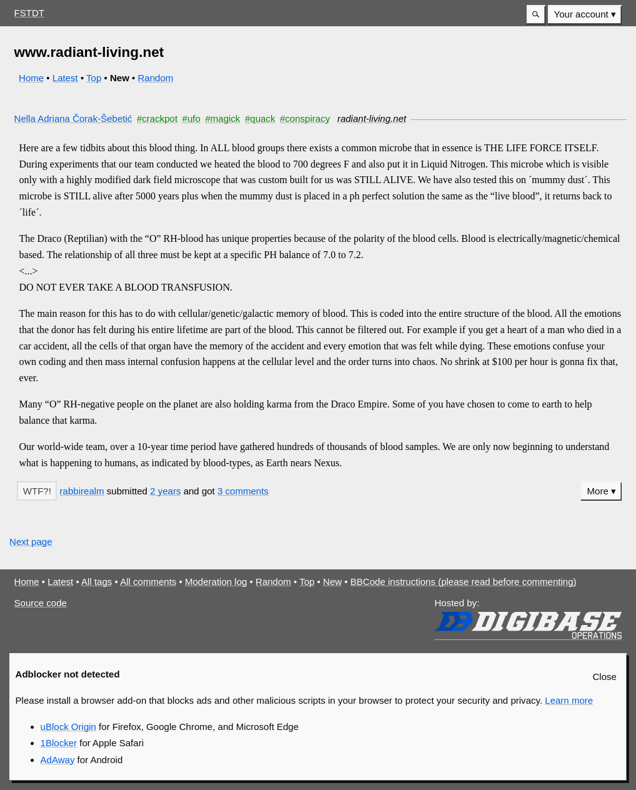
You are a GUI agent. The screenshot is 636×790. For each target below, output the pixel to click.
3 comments (243, 491)
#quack (260, 118)
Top (93, 77)
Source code (40, 603)
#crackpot (157, 118)
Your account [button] (581, 14)
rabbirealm (82, 491)
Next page (30, 541)
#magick (222, 118)
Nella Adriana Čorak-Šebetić (73, 118)
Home (31, 77)
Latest (65, 77)
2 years (165, 491)
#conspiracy (305, 118)
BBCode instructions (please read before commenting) (463, 581)
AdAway (58, 759)
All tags (96, 581)
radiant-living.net (371, 118)
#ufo (191, 118)
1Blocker (59, 743)
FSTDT (29, 13)
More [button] (598, 491)
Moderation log (216, 581)
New (332, 581)
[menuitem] (585, 14)
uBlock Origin (68, 726)
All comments (148, 581)
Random (156, 77)
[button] (536, 14)
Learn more (569, 700)
